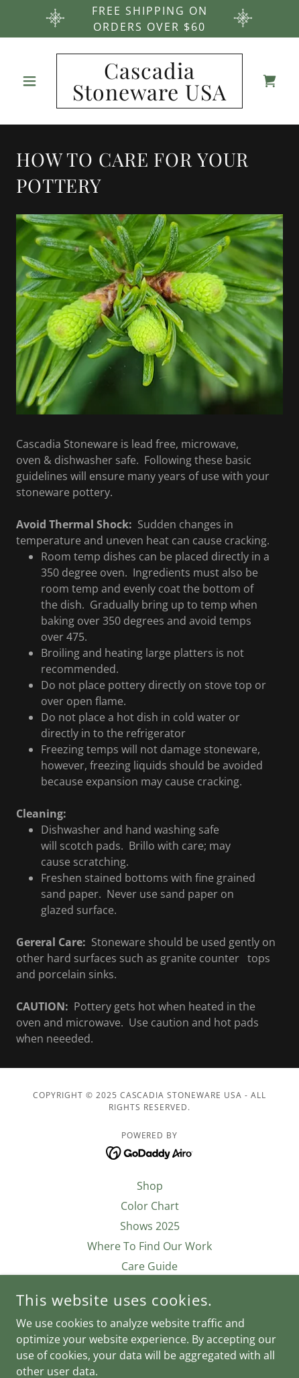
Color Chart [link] (150, 1206)
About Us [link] (149, 1286)
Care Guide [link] (149, 1266)
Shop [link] (150, 1185)
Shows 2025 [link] (150, 1226)
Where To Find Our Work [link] (149, 1246)
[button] (36, 81)
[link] (149, 81)
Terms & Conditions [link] (149, 1306)
